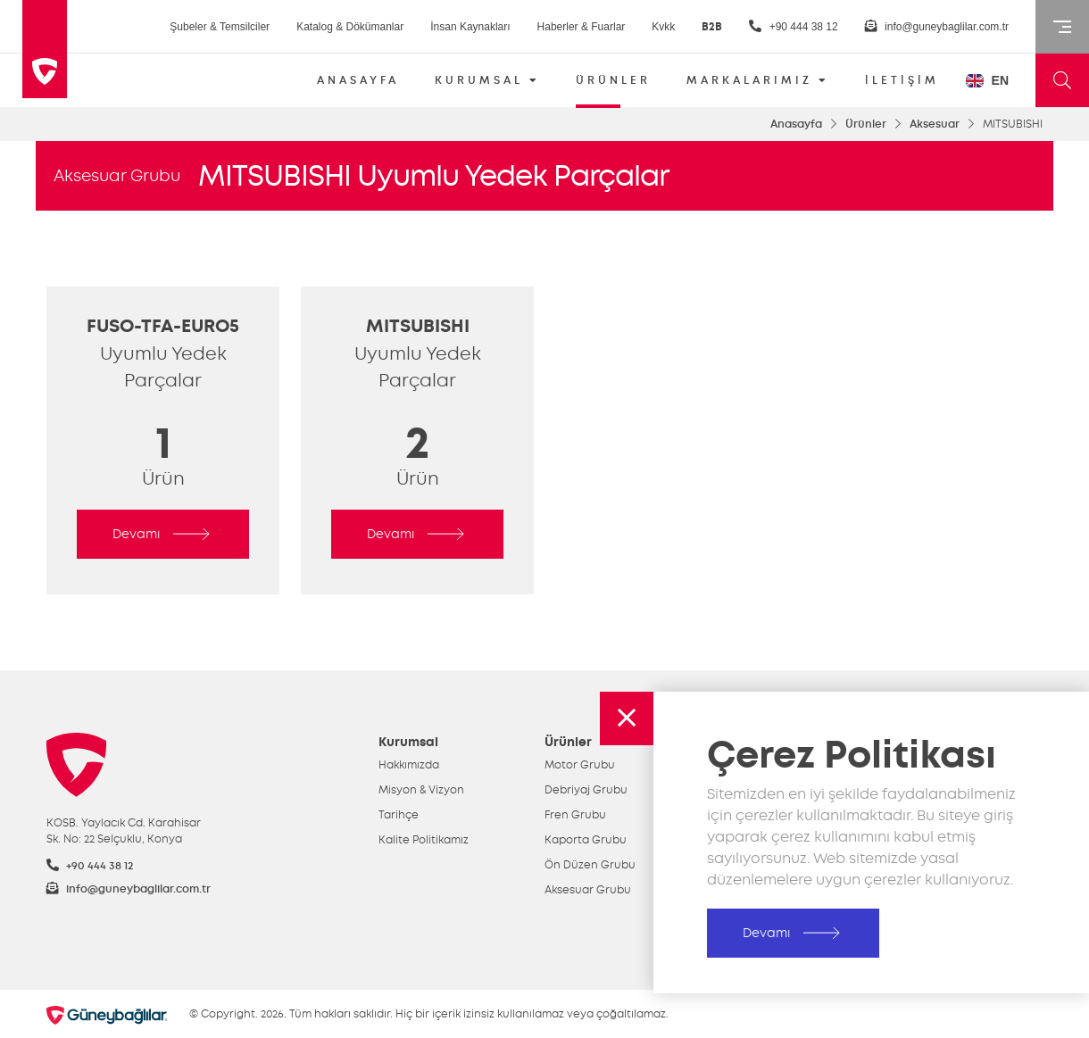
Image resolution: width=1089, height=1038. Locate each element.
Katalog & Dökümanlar (349, 27)
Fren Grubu (575, 815)
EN (987, 80)
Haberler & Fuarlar (581, 27)
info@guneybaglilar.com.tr (937, 26)
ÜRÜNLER (613, 86)
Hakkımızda (408, 765)
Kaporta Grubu (585, 840)
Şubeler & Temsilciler (220, 27)
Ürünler (865, 124)
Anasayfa (796, 124)
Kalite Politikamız (423, 840)
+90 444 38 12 (793, 26)
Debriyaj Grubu (586, 790)
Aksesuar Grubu (117, 176)
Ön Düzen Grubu (590, 865)
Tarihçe (398, 815)
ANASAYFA (358, 80)
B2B (712, 27)
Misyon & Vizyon (421, 790)
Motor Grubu (579, 765)
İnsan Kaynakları (470, 27)
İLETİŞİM (902, 80)
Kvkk (663, 27)
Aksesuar (935, 124)
